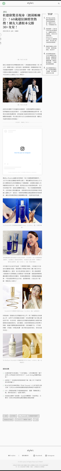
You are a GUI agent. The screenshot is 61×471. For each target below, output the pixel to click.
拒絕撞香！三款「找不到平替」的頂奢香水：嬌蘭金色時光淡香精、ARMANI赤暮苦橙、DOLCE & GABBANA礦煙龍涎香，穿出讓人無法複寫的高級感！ (51, 35)
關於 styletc (12, 455)
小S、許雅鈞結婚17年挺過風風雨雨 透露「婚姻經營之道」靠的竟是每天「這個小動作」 (23, 391)
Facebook (37, 455)
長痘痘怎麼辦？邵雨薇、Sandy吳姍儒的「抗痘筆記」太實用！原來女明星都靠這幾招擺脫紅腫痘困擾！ (23, 397)
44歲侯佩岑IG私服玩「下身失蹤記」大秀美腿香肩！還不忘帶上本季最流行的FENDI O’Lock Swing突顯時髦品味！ (23, 375)
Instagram (49, 455)
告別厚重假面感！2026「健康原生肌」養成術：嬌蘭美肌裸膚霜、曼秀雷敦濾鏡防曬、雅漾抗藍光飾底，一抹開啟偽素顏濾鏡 (51, 59)
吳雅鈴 (16, 31)
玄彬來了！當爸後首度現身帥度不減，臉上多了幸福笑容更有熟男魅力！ (23, 381)
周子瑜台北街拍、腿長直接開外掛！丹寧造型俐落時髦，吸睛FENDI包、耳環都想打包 (51, 21)
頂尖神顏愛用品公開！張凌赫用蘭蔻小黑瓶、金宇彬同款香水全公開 (51, 70)
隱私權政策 (25, 455)
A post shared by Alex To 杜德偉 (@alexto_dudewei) (22, 172)
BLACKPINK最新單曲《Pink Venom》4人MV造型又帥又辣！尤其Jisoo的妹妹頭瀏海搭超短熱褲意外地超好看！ (23, 386)
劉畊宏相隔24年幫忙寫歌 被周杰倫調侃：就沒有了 (51, 48)
